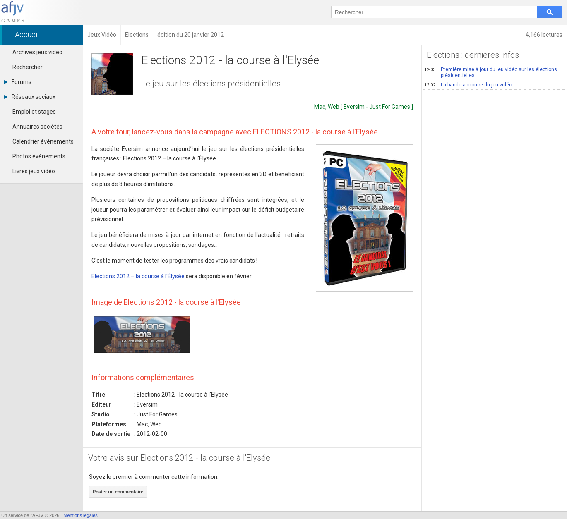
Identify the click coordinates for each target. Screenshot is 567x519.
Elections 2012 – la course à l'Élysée (138, 276)
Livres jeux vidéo (33, 171)
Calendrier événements (43, 141)
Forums (17, 82)
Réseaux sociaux (29, 96)
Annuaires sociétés (37, 126)
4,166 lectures (544, 34)
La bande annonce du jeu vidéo (468, 85)
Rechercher (27, 67)
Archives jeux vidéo (37, 52)
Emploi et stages (34, 111)
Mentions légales (80, 515)
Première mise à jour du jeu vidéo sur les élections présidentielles (490, 72)
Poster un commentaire (118, 491)
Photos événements (38, 156)
